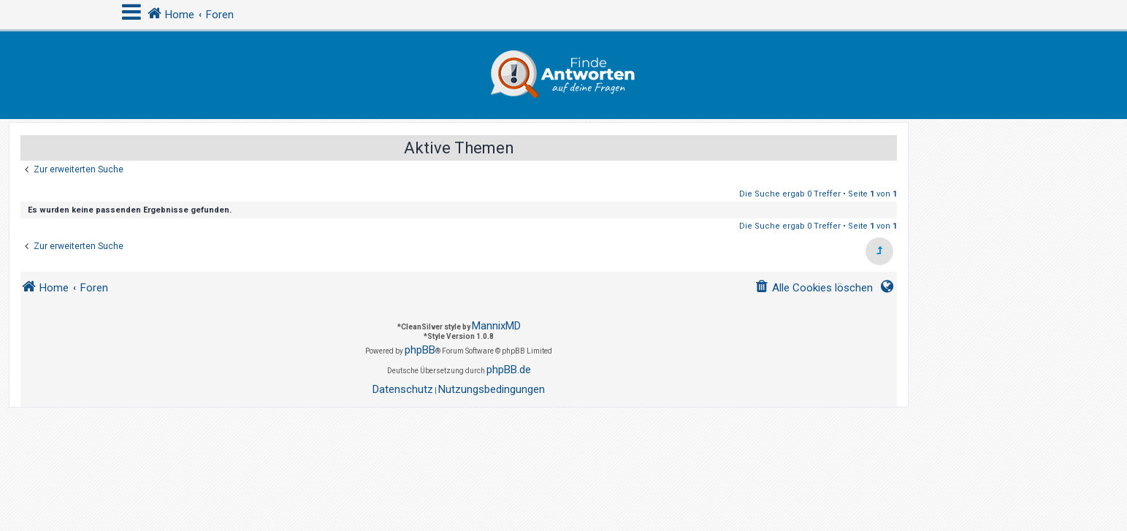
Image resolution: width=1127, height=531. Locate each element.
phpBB (420, 349)
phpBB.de (508, 369)
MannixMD (496, 325)
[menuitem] (814, 288)
